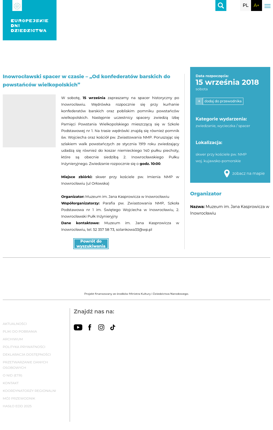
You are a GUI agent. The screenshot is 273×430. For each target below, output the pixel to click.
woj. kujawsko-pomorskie (218, 161)
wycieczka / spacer (233, 125)
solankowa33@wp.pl (134, 229)
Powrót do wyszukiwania (91, 244)
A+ (256, 5)
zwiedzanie (206, 125)
